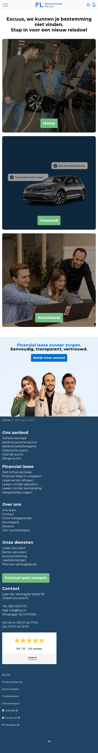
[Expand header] (5, 5)
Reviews (8, 526)
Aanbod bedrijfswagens (19, 446)
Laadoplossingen (14, 560)
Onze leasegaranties (17, 518)
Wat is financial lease (17, 472)
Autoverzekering (14, 556)
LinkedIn (10, 710)
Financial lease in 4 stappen (21, 476)
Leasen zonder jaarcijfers (20, 484)
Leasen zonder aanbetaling (22, 488)
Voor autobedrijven (16, 530)
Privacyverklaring (12, 681)
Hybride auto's (12, 454)
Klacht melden (10, 689)
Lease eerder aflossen (17, 480)
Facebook (11, 717)
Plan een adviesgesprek (19, 564)
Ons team (9, 510)
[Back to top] (49, 742)
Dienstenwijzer (11, 703)
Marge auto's (11, 458)
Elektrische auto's (15, 450)
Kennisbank (10, 522)
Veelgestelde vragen (17, 492)
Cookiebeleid (10, 696)
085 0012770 (17, 606)
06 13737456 (27, 614)
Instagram (10, 724)
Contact (8, 514)
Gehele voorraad (14, 438)
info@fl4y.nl (17, 610)
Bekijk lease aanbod (49, 357)
